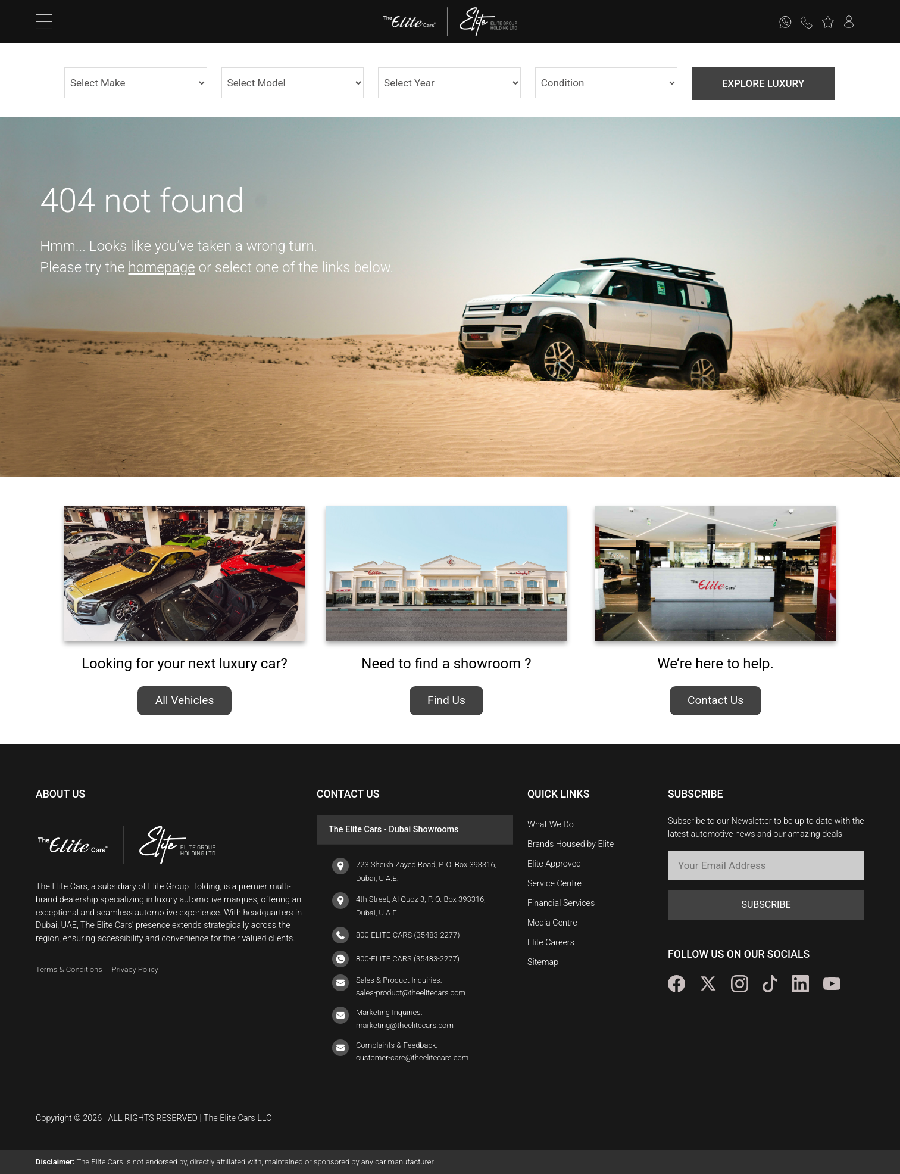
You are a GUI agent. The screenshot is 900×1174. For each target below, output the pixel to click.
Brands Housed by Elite (570, 844)
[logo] (416, 22)
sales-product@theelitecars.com (410, 992)
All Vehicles (184, 700)
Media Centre (552, 923)
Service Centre (554, 884)
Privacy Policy (134, 969)
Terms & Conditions (69, 969)
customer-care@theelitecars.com (412, 1057)
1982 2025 (449, 82)
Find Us (446, 700)
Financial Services (561, 903)
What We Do (550, 825)
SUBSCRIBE (765, 904)
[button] (827, 21)
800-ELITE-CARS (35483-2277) (408, 934)
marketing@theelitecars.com (405, 1025)
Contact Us (715, 700)
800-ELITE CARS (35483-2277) (408, 958)
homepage (161, 267)
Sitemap (542, 962)
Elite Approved (554, 864)
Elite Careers (550, 943)
